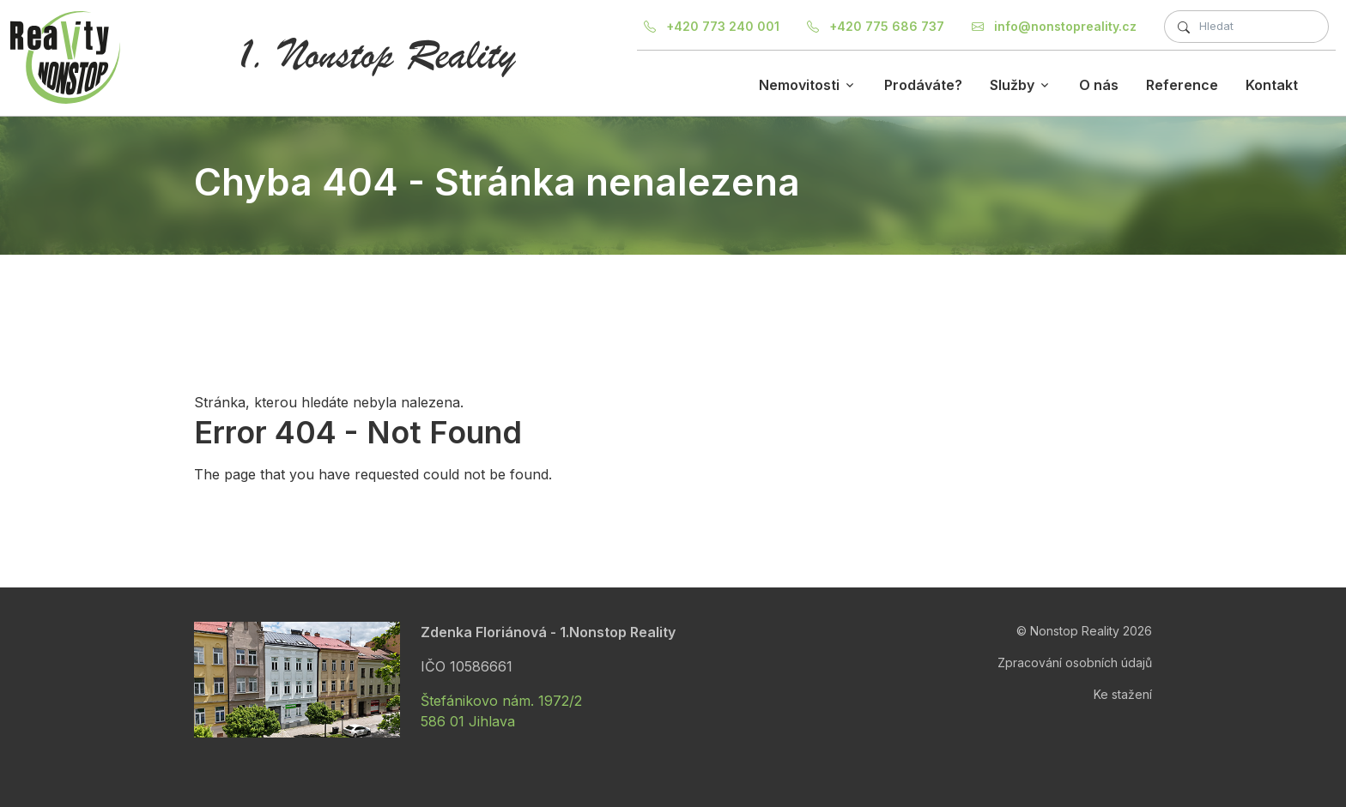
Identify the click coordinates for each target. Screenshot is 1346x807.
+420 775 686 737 (875, 26)
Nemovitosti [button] (799, 84)
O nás (1099, 84)
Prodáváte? (923, 84)
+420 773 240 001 (711, 26)
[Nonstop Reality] (65, 57)
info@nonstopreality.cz (1054, 26)
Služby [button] (1012, 84)
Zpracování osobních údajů (1074, 662)
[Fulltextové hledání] (1246, 26)
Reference (1182, 84)
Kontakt (1272, 84)
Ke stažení (1123, 694)
